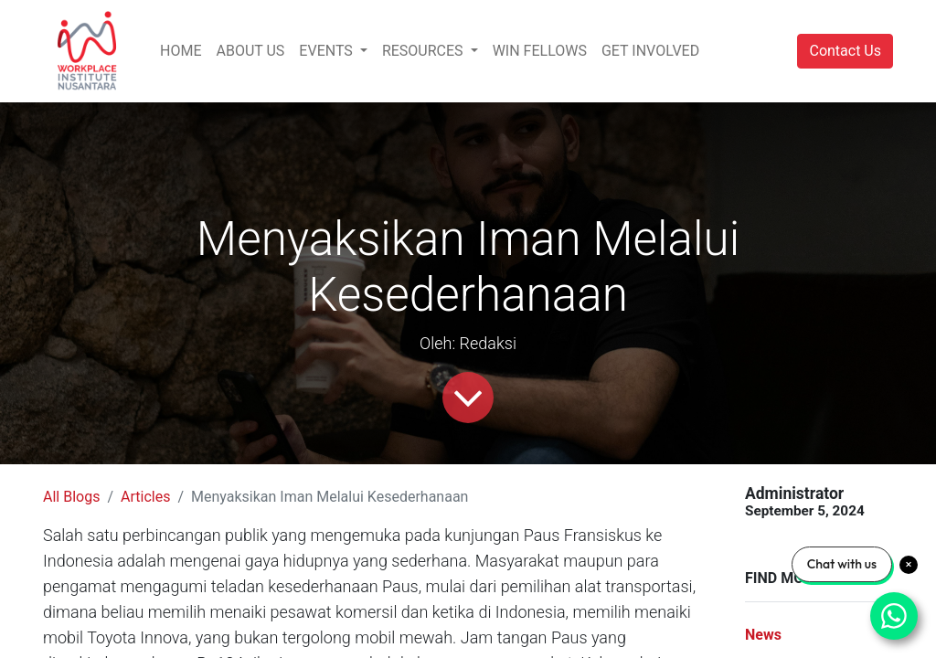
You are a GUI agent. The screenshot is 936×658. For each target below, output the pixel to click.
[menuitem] (180, 51)
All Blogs (71, 496)
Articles (145, 496)
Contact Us (845, 50)
